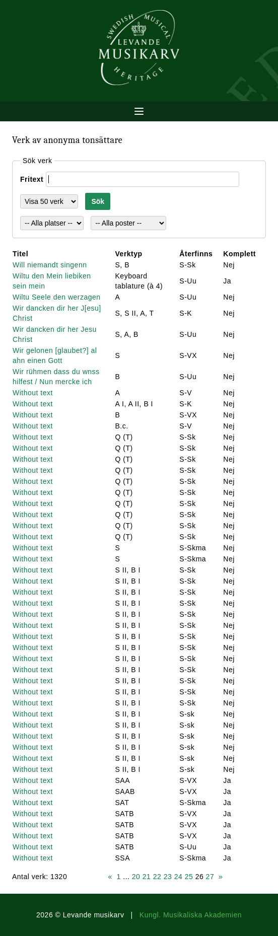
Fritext (31, 179)
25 (189, 877)
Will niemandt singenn (50, 265)
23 (168, 877)
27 (210, 877)
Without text (33, 393)
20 (136, 877)
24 (178, 877)
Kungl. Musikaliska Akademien (191, 915)
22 (157, 877)
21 (147, 877)
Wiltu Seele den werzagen (57, 297)
